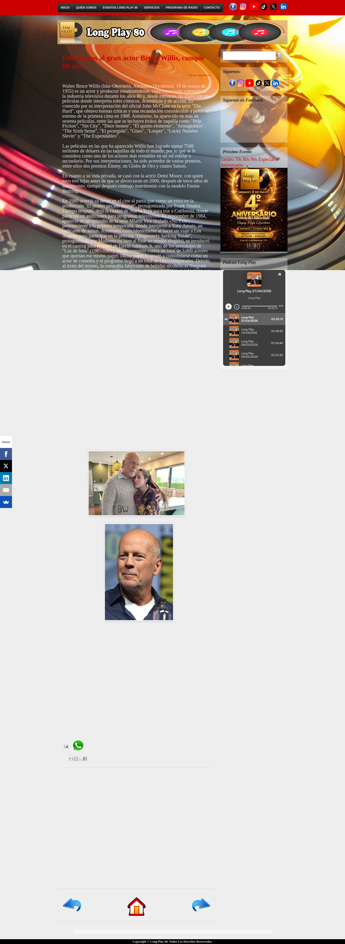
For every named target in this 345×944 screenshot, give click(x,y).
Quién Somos (86, 7)
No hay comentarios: (200, 75)
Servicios (152, 7)
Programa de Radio (182, 7)
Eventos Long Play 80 (120, 7)
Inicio (65, 7)
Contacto (212, 7)
